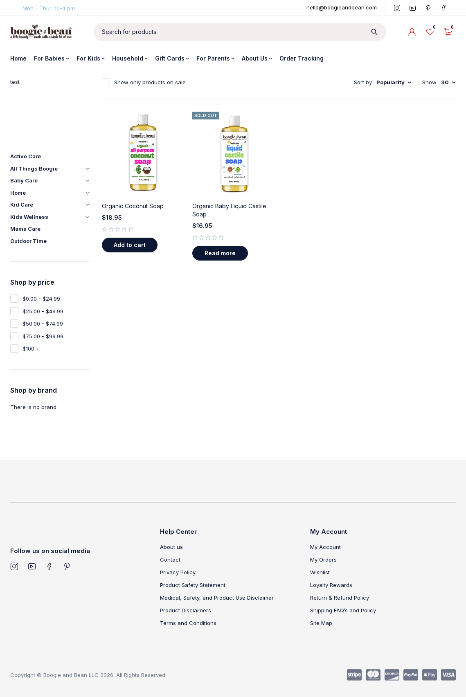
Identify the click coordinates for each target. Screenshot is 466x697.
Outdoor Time (28, 241)
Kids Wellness (29, 217)
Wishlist (320, 572)
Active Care (25, 156)
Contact (170, 559)
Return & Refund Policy (339, 597)
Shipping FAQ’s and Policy (343, 610)
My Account (325, 547)
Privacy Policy (178, 572)
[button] (130, 245)
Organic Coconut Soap (133, 205)
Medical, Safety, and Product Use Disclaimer (217, 597)
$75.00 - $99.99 (43, 336)
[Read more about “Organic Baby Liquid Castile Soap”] (220, 253)
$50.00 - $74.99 (43, 323)
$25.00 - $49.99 (43, 311)
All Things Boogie (34, 168)
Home (18, 192)
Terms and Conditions (188, 623)
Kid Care (21, 204)
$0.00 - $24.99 (41, 298)
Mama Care (25, 228)
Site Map (321, 623)
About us (171, 547)
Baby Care (24, 180)
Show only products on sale (150, 82)
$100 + (31, 348)
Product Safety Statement (192, 585)
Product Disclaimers (185, 610)
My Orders (323, 559)
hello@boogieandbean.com (341, 7)
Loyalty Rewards (331, 585)
